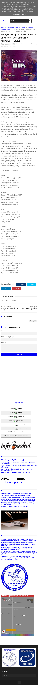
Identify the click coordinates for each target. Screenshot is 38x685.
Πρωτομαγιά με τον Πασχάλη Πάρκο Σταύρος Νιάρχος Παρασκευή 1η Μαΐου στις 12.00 (16, 548)
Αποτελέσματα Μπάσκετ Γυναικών (16, 27)
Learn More (16, 14)
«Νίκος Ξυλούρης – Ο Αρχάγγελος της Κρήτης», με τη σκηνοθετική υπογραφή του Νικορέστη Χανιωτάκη (16, 494)
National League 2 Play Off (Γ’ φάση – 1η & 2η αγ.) (15, 472)
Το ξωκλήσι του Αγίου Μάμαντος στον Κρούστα (14, 506)
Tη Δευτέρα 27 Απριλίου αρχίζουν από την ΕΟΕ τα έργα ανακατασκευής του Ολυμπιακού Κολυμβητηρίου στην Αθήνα (18, 539)
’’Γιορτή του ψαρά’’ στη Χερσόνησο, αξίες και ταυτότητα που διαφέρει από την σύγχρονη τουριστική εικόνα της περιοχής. (18, 500)
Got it (24, 14)
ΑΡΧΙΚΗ (3, 21)
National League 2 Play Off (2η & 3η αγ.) (12, 460)
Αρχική (2, 27)
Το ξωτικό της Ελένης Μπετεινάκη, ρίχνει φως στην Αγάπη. (18, 497)
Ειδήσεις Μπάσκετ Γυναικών (8, 46)
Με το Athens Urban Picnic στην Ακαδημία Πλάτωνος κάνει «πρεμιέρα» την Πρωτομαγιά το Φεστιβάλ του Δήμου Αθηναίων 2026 (19, 553)
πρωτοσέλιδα (19, 402)
